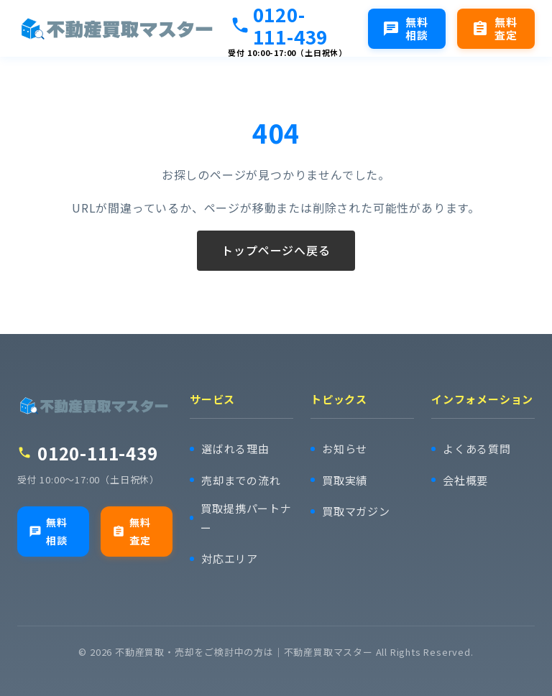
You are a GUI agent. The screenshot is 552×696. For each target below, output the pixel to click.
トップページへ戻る (275, 250)
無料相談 (48, 531)
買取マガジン (356, 511)
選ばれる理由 (235, 448)
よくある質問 (477, 448)
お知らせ (344, 448)
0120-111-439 (279, 25)
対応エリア (229, 558)
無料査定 (131, 531)
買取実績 (344, 480)
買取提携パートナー (246, 518)
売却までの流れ (241, 480)
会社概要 (465, 480)
